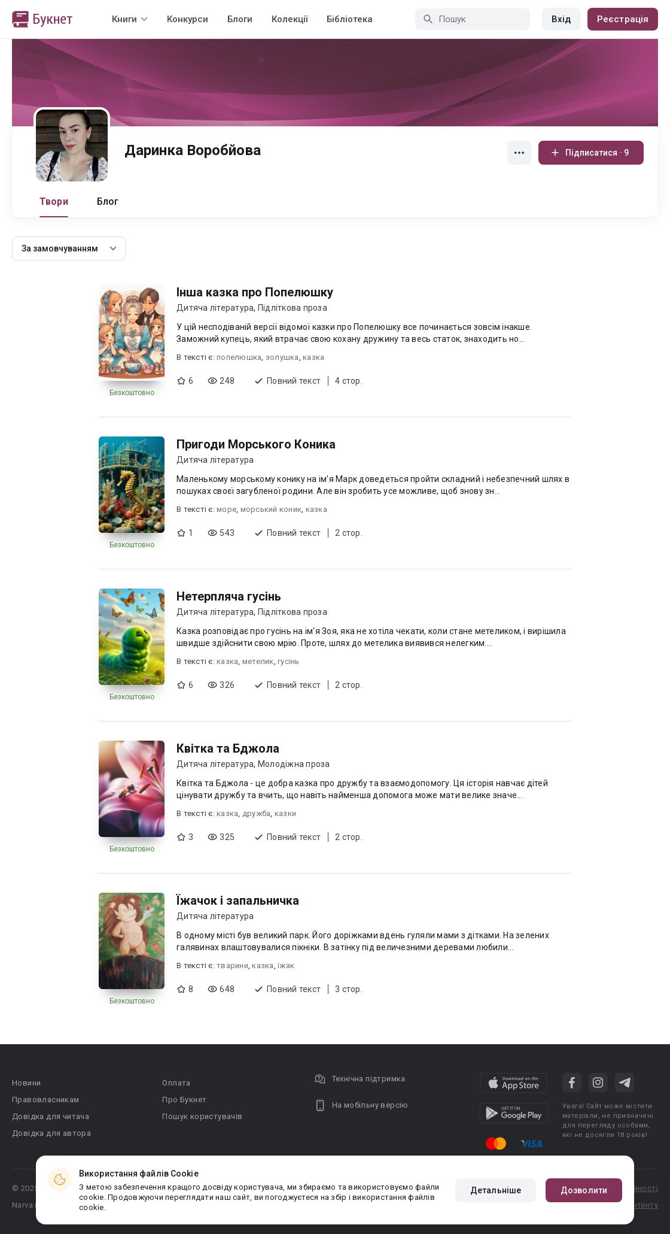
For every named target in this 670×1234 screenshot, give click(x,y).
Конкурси (187, 19)
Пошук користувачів (202, 1116)
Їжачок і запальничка (237, 900)
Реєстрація (622, 19)
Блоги (239, 19)
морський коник (271, 509)
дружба (256, 813)
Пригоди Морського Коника (256, 444)
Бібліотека (350, 19)
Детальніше (495, 1190)
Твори (53, 201)
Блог (108, 201)
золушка (282, 357)
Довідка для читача (50, 1116)
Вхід (561, 19)
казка (313, 357)
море (226, 509)
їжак (286, 965)
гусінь (289, 661)
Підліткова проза (292, 308)
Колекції (289, 19)
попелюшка (239, 357)
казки (285, 813)
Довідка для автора (51, 1133)
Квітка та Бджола (227, 748)
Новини (26, 1082)
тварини (232, 965)
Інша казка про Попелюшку (254, 292)
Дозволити (584, 1190)
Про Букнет (184, 1099)
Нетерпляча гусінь (228, 596)
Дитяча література (215, 308)
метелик (258, 661)
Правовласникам (46, 1099)
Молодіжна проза (294, 764)
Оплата (176, 1082)
